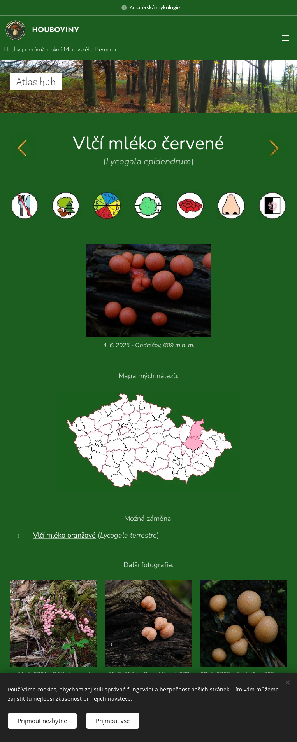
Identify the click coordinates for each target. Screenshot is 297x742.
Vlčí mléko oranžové (64, 535)
